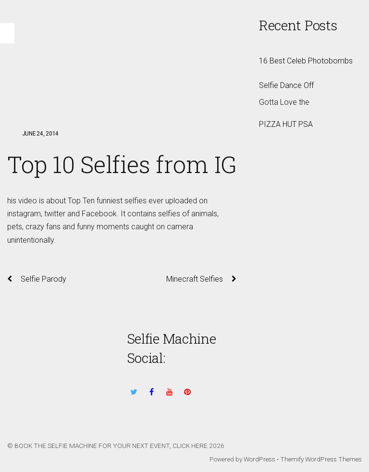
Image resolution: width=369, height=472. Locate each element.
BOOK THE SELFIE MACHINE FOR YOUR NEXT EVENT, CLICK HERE (111, 445)
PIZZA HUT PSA (286, 124)
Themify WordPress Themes (321, 459)
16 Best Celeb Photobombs (306, 60)
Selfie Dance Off (286, 85)
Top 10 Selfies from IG (121, 164)
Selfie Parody (36, 279)
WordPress (259, 459)
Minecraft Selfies (201, 279)
